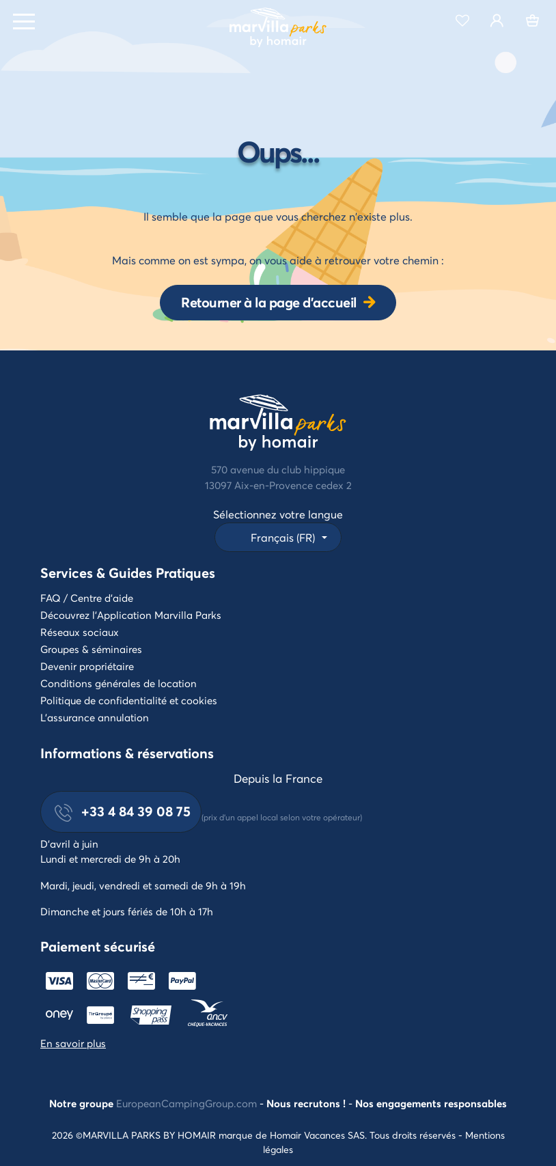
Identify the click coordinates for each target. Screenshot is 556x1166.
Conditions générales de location (118, 683)
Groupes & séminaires (91, 649)
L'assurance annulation (94, 717)
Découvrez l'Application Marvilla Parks (130, 615)
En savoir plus (73, 1043)
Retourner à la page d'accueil (269, 302)
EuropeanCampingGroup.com (186, 1103)
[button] (277, 537)
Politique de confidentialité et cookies (128, 700)
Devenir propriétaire (87, 666)
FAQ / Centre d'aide (86, 598)
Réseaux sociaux (79, 632)
